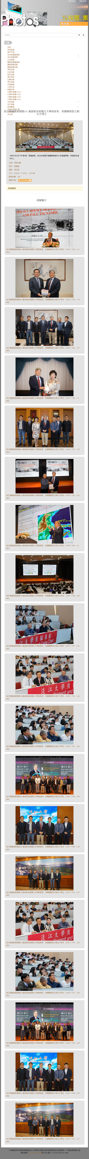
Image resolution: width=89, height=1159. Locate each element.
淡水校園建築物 (13, 55)
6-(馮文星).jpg (25, 180)
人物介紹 (10, 87)
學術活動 (10, 69)
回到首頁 (71, 1)
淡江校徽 (10, 104)
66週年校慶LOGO (14, 94)
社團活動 (10, 79)
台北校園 (10, 60)
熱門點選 (10, 50)
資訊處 (39, 1153)
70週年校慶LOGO (14, 97)
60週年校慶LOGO (14, 92)
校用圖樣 (10, 107)
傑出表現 (10, 77)
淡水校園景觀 (12, 57)
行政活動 (10, 72)
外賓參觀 (10, 84)
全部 (9, 47)
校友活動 (10, 74)
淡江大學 (32, 1153)
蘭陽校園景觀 (12, 64)
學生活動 (10, 82)
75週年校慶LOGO (14, 99)
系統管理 (82, 1)
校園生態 (10, 89)
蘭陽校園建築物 (13, 62)
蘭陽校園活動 (12, 67)
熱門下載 (10, 52)
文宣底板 (10, 102)
